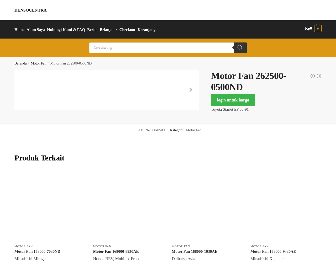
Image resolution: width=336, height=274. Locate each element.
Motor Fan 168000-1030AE (194, 249)
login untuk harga (233, 97)
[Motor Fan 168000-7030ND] (49, 203)
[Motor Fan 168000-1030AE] (207, 203)
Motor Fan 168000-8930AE (116, 249)
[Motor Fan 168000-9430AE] (285, 203)
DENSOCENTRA (30, 10)
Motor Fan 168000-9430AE (273, 249)
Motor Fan (38, 61)
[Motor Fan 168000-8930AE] (128, 203)
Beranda (20, 61)
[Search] (240, 45)
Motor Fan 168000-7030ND (37, 249)
